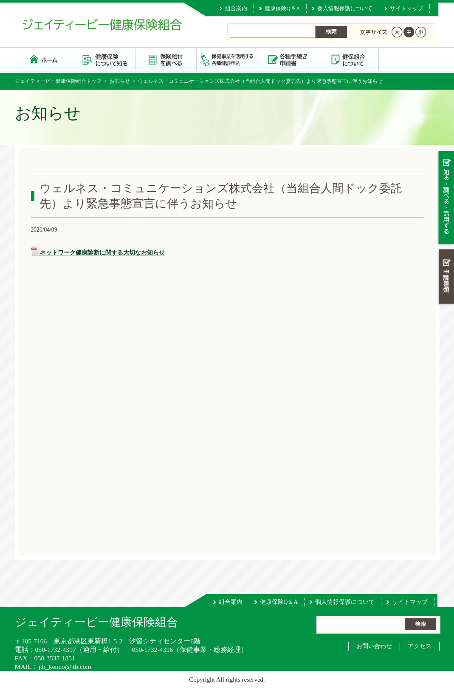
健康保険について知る (105, 59)
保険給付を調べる (166, 59)
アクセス (419, 646)
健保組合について (348, 59)
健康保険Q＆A (282, 8)
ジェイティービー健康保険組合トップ (58, 81)
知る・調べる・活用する (445, 198)
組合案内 (236, 8)
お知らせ (120, 81)
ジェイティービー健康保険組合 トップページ (45, 59)
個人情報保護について (344, 8)
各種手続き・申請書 (287, 59)
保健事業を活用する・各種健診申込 (227, 59)
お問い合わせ (374, 646)
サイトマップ (406, 8)
